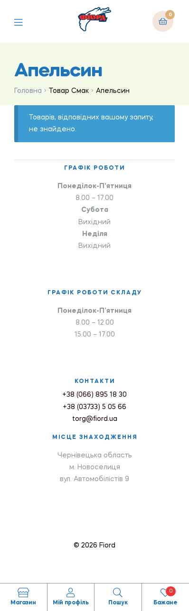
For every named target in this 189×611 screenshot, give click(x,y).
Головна (28, 91)
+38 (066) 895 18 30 (94, 395)
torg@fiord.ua (94, 419)
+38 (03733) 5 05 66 (94, 407)
